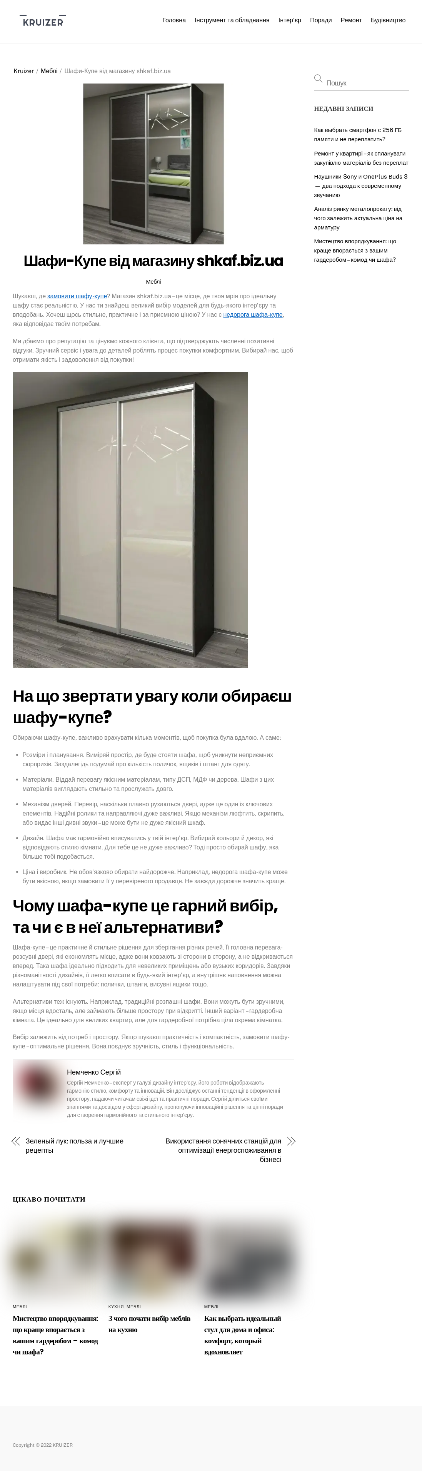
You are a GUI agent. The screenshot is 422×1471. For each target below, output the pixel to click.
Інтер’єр (290, 20)
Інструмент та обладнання (232, 20)
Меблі (49, 71)
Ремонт (351, 20)
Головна (174, 20)
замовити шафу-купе (77, 296)
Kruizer (23, 71)
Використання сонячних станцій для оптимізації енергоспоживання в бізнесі (223, 1150)
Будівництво (388, 20)
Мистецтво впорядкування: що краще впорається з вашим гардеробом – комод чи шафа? (355, 250)
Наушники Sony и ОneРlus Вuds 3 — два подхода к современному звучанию (361, 185)
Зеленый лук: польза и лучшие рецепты (75, 1145)
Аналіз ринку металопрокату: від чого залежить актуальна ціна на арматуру (358, 218)
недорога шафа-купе (252, 314)
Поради (321, 20)
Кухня (116, 1306)
